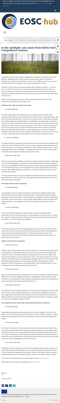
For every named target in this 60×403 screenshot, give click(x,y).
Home (6, 40)
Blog (2, 374)
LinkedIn (10, 385)
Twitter (14, 385)
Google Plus (6, 385)
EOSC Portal (35, 362)
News (11, 40)
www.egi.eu (6, 6)
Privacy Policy (54, 400)
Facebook (2, 385)
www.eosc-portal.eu (43, 3)
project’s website (44, 358)
